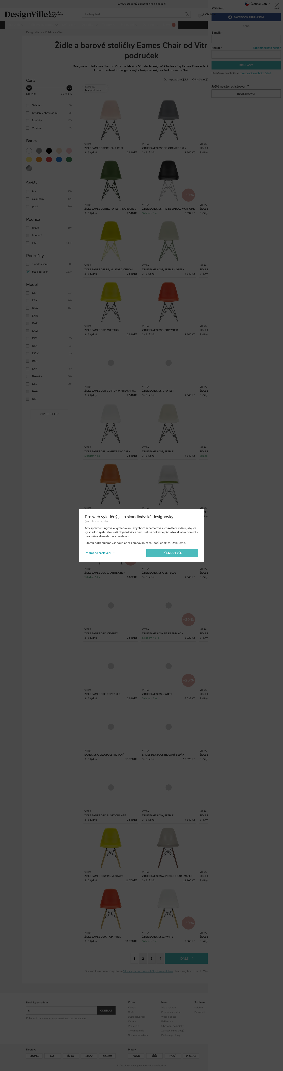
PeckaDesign (158, 1065)
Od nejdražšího (224, 79)
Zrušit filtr (107, 87)
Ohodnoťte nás (136, 1030)
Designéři (199, 1012)
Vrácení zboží (168, 1017)
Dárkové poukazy (170, 1035)
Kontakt (132, 1007)
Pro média (133, 1026)
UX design (123, 1065)
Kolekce (198, 1007)
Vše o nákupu (168, 1007)
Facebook (233, 1012)
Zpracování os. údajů (172, 1030)
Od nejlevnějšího (202, 79)
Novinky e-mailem (37, 1002)
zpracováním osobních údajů (70, 1018)
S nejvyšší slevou (247, 79)
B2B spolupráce (137, 1017)
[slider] (29, 88)
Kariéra (132, 1021)
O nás (131, 1012)
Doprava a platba (171, 1012)
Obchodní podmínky (172, 1026)
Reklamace (167, 1021)
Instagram (233, 1007)
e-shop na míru (139, 1065)
